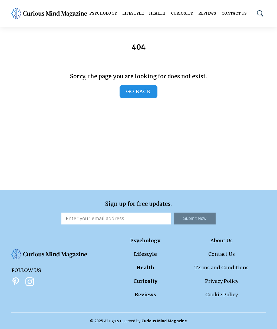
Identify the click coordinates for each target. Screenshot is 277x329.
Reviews (207, 13)
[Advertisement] (138, 149)
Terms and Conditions (221, 267)
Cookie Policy (221, 294)
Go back (138, 91)
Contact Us (234, 13)
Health (157, 13)
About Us (221, 240)
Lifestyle (133, 13)
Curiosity (182, 13)
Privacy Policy (221, 281)
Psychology (103, 13)
